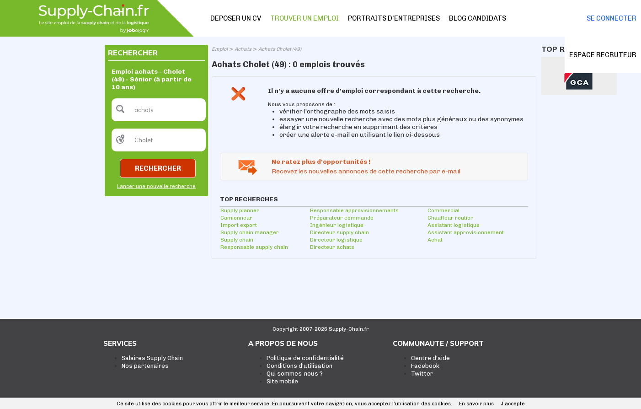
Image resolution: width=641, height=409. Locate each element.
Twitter (422, 373)
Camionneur (236, 218)
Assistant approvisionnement (465, 232)
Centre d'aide (430, 358)
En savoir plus (476, 404)
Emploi (220, 49)
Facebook (425, 365)
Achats (243, 49)
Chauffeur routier (450, 218)
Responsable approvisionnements (354, 210)
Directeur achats (332, 247)
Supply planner (239, 210)
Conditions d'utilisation (299, 365)
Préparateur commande (342, 218)
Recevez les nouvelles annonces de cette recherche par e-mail (366, 171)
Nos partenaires (145, 365)
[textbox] (159, 109)
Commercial (443, 210)
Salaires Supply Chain (152, 358)
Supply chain (236, 240)
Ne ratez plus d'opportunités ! (321, 162)
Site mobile (282, 381)
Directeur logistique (336, 240)
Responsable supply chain (254, 247)
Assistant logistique (453, 225)
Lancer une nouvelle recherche (156, 186)
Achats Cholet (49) (279, 49)
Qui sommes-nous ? (295, 373)
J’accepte (513, 404)
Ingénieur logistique (336, 225)
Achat (435, 240)
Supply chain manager (249, 232)
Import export (238, 225)
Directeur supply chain (339, 232)
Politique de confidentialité (305, 358)
